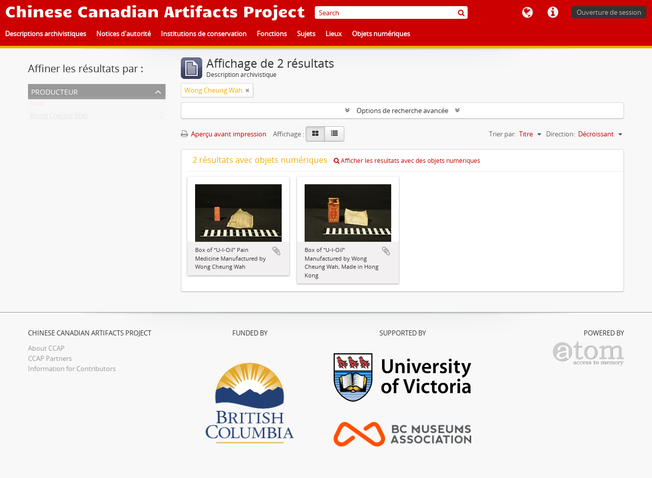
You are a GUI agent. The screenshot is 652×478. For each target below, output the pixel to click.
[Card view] (315, 134)
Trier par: (502, 133)
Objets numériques (381, 33)
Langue (527, 12)
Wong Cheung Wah (59, 117)
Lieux (333, 33)
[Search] (391, 12)
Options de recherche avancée (402, 110)
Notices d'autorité (123, 33)
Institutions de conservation (204, 33)
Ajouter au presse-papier (276, 251)
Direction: (560, 133)
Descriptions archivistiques (45, 33)
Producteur (54, 91)
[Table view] (334, 134)
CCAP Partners (50, 358)
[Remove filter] (248, 90)
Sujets (306, 33)
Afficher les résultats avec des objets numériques (407, 160)
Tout (37, 105)
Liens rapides (552, 12)
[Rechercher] (461, 12)
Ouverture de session (609, 12)
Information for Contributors (72, 368)
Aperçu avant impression (223, 133)
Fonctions (272, 33)
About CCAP (46, 348)
